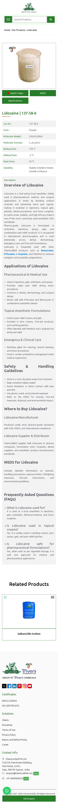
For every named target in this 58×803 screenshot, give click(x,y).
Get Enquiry (29, 798)
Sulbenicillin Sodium (29, 633)
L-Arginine (22, 254)
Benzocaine (47, 250)
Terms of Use (8, 730)
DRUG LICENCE (9, 701)
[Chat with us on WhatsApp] (7, 791)
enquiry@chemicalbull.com (16, 773)
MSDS (43, 93)
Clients (5, 720)
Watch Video (15, 93)
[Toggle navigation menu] (8, 19)
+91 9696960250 (11, 778)
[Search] (51, 19)
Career (5, 744)
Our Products (18, 30)
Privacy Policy (9, 735)
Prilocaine (9, 254)
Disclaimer (7, 725)
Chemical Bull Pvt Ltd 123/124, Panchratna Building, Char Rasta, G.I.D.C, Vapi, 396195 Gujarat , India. (17, 764)
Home (7, 30)
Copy (35, 773)
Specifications (15, 100)
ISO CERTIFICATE (10, 705)
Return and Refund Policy (14, 740)
